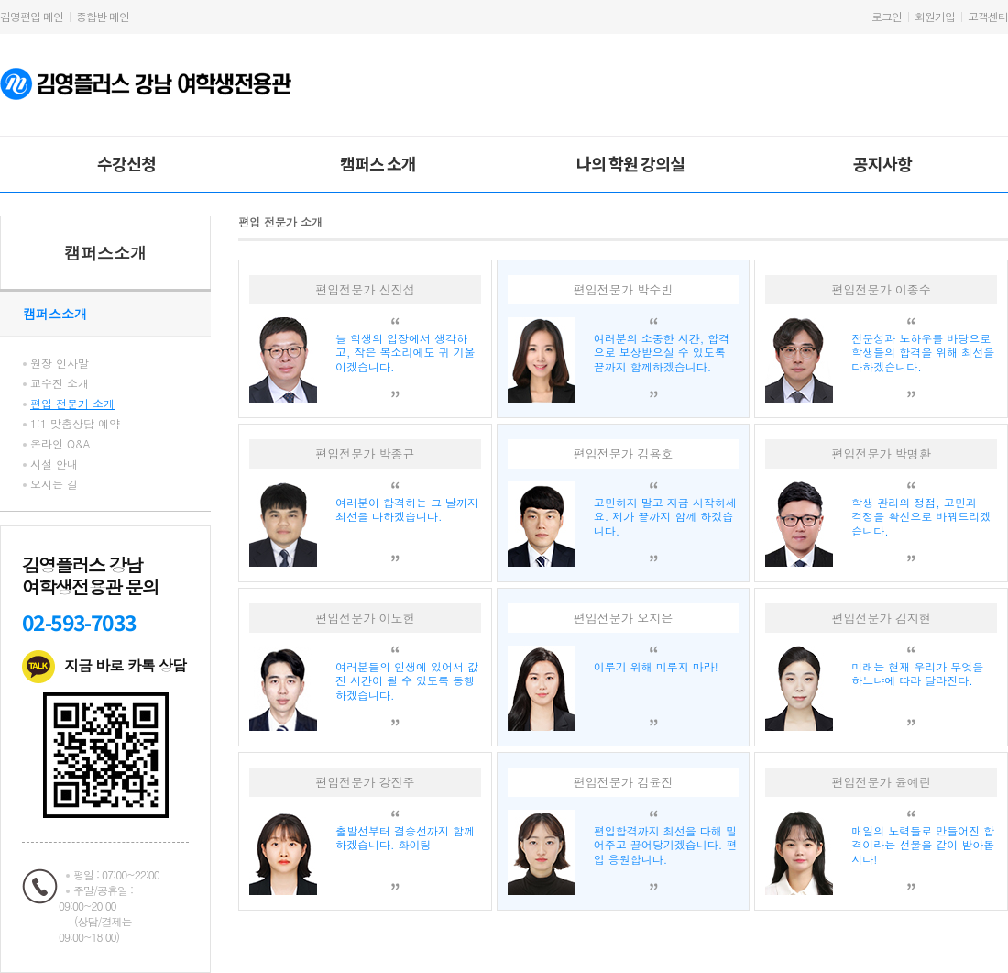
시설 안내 (54, 463)
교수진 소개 (59, 383)
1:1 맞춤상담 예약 (75, 423)
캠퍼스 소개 (378, 163)
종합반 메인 (102, 16)
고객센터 (988, 16)
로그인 (886, 16)
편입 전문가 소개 (72, 403)
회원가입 (935, 16)
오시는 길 (54, 484)
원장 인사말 (59, 362)
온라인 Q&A (60, 443)
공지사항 (882, 163)
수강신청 (126, 163)
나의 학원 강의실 (630, 163)
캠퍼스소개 (105, 252)
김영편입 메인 (31, 16)
